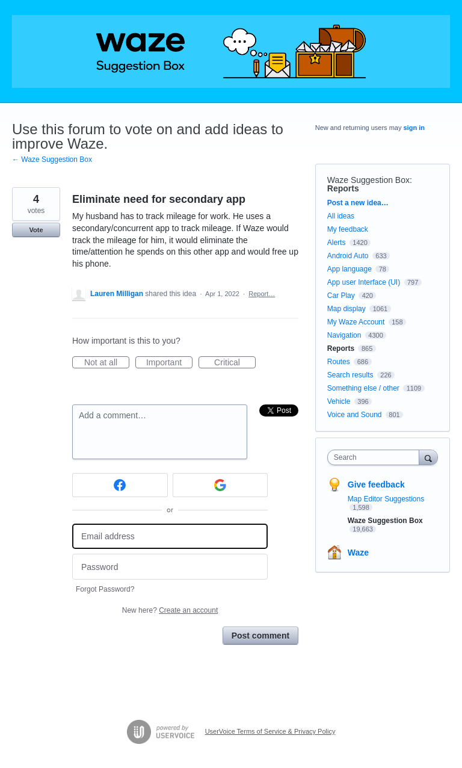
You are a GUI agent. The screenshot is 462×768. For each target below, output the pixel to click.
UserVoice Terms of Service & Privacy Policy (270, 731)
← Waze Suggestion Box (52, 159)
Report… (261, 293)
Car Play (341, 295)
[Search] (428, 457)
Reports (343, 188)
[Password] (170, 567)
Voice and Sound (354, 414)
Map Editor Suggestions (386, 499)
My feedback (347, 229)
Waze (358, 552)
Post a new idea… (358, 203)
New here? (170, 610)
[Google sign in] (220, 485)
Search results (350, 375)
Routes (338, 362)
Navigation (344, 335)
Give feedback (376, 484)
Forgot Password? (105, 589)
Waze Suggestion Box (368, 180)
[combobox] (376, 457)
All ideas (340, 216)
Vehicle (339, 401)
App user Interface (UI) (363, 282)
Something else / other (363, 388)
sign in (414, 127)
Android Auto (348, 256)
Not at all (106, 363)
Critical (235, 363)
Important (169, 363)
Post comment (260, 635)
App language (349, 269)
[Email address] (170, 537)
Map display (346, 309)
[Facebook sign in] (120, 485)
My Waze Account (356, 322)
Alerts (336, 242)
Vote (36, 230)
